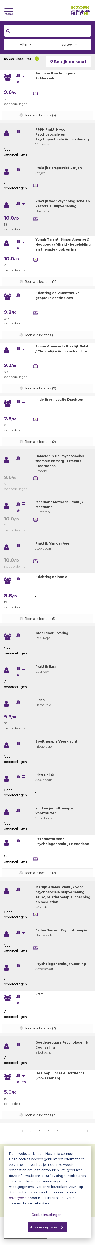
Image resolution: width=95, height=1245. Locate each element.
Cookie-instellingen (46, 1215)
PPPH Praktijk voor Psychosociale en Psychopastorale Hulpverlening (62, 134)
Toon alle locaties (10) (41, 282)
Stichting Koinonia (51, 577)
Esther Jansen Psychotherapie (61, 930)
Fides (40, 700)
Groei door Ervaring (51, 633)
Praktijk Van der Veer (53, 543)
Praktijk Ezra (45, 667)
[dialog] (47, 1192)
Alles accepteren (44, 1227)
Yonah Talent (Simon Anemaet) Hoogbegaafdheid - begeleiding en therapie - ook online (63, 244)
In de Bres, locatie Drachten (59, 400)
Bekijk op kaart (68, 61)
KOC (39, 994)
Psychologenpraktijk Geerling (60, 964)
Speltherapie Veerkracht (56, 741)
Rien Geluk (44, 775)
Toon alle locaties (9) (40, 388)
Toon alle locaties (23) (41, 1115)
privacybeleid (19, 1198)
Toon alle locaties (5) (40, 619)
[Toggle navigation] (8, 9)
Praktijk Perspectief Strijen (58, 168)
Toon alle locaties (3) (40, 115)
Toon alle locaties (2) (40, 442)
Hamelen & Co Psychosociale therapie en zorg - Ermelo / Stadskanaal (60, 461)
